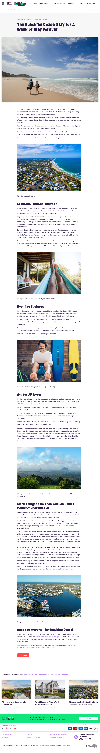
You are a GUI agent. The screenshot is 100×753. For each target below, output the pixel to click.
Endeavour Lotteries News (58, 735)
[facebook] (3, 729)
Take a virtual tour (23, 645)
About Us (29, 735)
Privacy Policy (6, 738)
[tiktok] (11, 729)
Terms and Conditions (33, 738)
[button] (3, 3)
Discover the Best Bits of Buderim (83, 702)
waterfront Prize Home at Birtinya (47, 637)
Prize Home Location (41, 19)
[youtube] (14, 729)
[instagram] (7, 729)
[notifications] (80, 3)
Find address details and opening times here (38, 647)
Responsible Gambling (57, 738)
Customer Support (7, 735)
